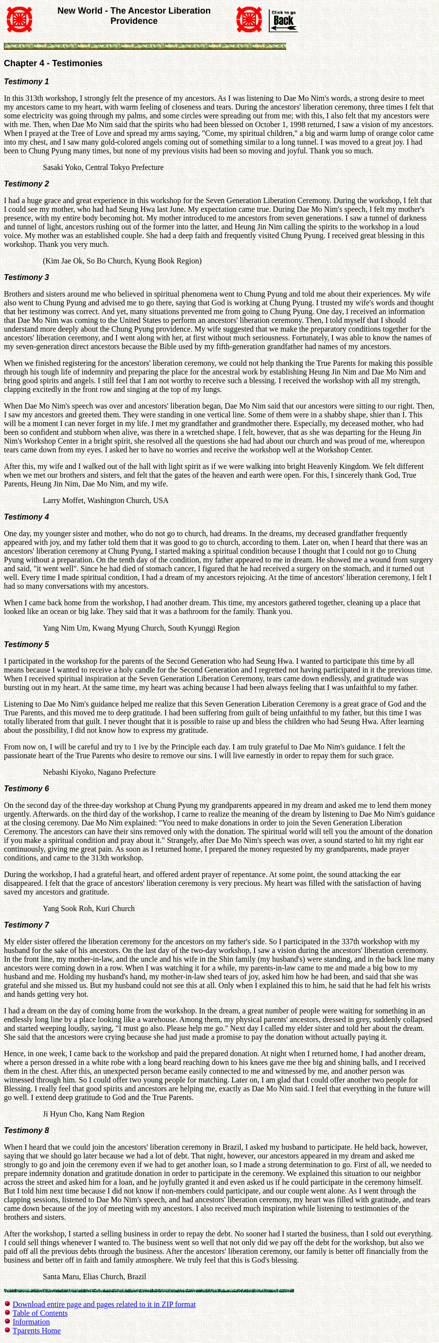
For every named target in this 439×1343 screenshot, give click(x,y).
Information (31, 1322)
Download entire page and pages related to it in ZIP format (104, 1304)
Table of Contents (40, 1313)
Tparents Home (37, 1330)
